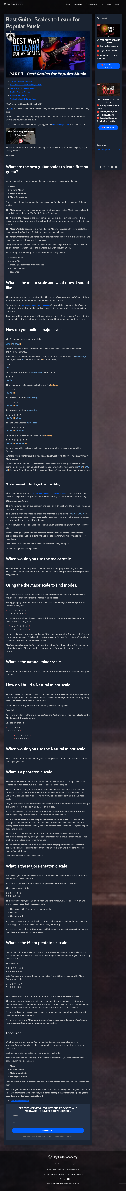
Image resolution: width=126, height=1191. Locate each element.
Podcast (61, 1173)
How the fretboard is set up (23, 81)
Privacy (60, 1167)
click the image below (62, 124)
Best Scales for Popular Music (24, 88)
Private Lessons (91, 4)
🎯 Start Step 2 (108, 128)
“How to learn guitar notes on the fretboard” (54, 493)
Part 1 (11, 109)
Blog (102, 4)
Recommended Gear (72, 1173)
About (109, 4)
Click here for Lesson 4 (22, 1104)
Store (68, 4)
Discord (80, 1178)
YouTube (46, 1178)
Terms (67, 1167)
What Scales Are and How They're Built (28, 85)
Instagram (71, 1178)
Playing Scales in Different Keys (25, 99)
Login (117, 4)
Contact (53, 1167)
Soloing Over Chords (20, 95)
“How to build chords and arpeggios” (38, 305)
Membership (78, 4)
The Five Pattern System (22, 92)
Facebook (62, 1178)
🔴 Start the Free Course (108, 66)
